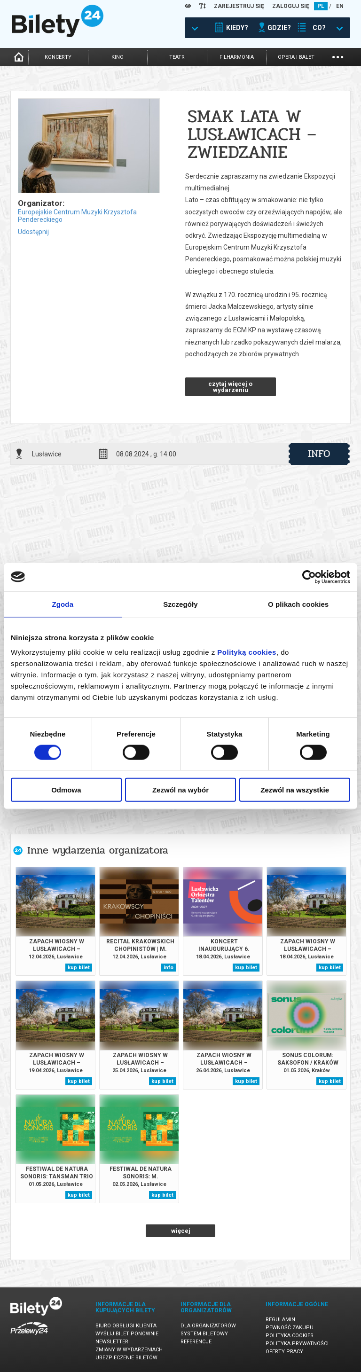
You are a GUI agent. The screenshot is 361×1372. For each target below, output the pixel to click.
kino (117, 57)
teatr (177, 57)
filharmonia (237, 57)
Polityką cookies (246, 652)
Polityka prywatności (297, 1344)
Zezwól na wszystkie (294, 790)
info (319, 454)
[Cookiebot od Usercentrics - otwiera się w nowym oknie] (309, 577)
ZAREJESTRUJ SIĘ (239, 6)
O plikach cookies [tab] (298, 604)
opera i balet (296, 57)
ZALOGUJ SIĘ (290, 6)
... (337, 56)
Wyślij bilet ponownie (126, 1334)
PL (320, 6)
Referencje (196, 1342)
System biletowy (204, 1334)
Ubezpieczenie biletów (126, 1358)
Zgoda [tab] (63, 604)
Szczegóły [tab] (180, 604)
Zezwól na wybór (180, 790)
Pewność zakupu (290, 1328)
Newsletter (111, 1342)
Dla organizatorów (208, 1326)
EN (340, 6)
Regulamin (280, 1320)
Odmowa (66, 790)
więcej (180, 1230)
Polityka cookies (290, 1336)
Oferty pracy (284, 1351)
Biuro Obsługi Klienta (126, 1326)
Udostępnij (33, 231)
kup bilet (79, 967)
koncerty (58, 57)
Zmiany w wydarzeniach (129, 1350)
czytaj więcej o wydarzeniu (230, 386)
